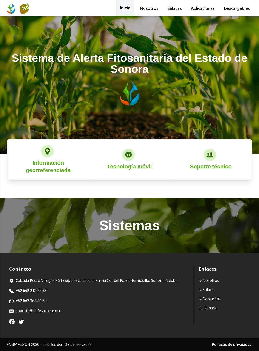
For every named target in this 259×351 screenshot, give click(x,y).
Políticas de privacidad (232, 344)
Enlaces (175, 8)
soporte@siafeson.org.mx (34, 311)
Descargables (237, 8)
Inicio (125, 8)
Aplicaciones (203, 8)
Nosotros (149, 8)
